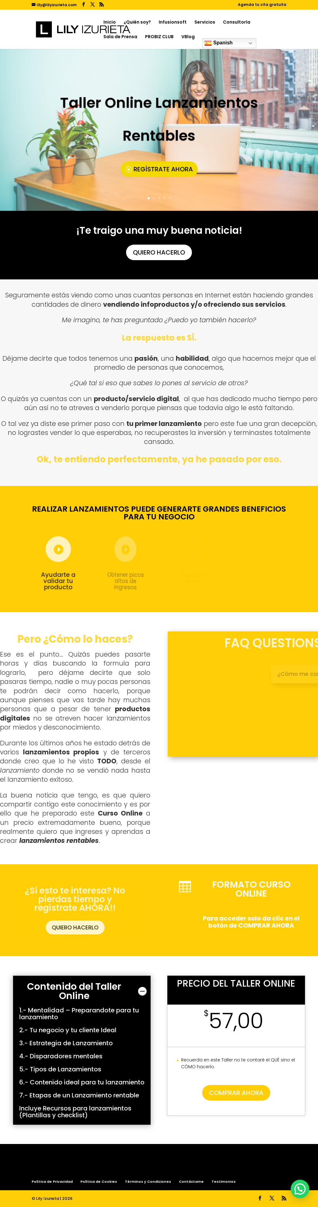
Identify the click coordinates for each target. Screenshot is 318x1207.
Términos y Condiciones (148, 1181)
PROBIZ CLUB (159, 37)
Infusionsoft (173, 22)
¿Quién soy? (137, 22)
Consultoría (236, 22)
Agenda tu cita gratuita (262, 5)
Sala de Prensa (120, 37)
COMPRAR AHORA (236, 1092)
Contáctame (191, 1181)
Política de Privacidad (52, 1181)
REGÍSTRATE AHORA (163, 169)
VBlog (188, 37)
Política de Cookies (98, 1181)
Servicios (204, 22)
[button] (300, 1189)
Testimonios (223, 1181)
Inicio (109, 22)
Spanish (218, 43)
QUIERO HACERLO (159, 251)
